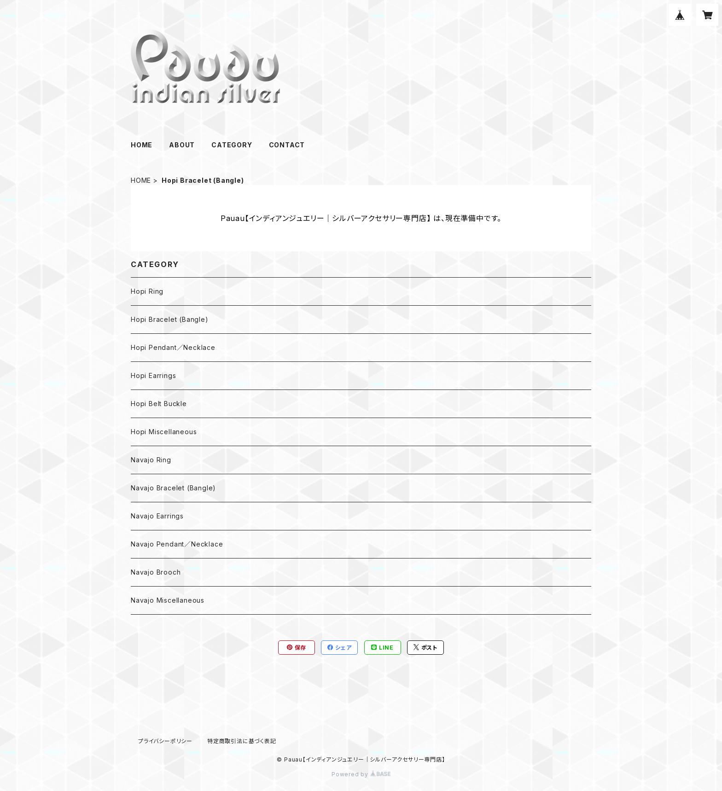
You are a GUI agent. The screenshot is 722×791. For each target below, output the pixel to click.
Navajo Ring (151, 460)
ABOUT (182, 145)
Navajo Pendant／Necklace (177, 544)
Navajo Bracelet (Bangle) (173, 488)
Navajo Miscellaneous (167, 600)
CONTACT (287, 145)
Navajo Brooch (155, 572)
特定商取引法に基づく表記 (241, 741)
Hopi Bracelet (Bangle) (170, 319)
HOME (141, 145)
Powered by (361, 774)
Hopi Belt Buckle (159, 403)
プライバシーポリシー (165, 741)
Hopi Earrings (153, 375)
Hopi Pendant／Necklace (173, 347)
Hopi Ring (147, 291)
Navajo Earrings (157, 516)
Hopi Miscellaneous (164, 432)
